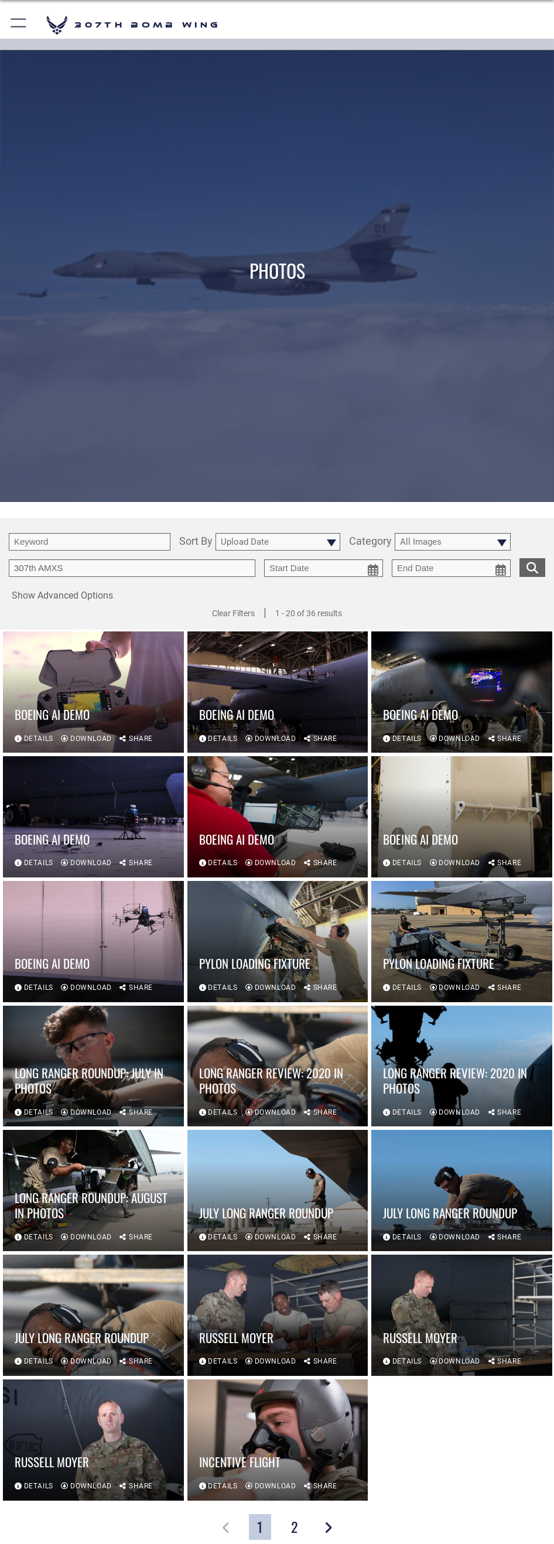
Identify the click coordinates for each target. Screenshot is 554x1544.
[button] (19, 25)
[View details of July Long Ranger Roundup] (277, 1190)
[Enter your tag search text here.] (132, 568)
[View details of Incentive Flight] (277, 1440)
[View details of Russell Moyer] (277, 1315)
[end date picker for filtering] (451, 568)
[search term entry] (89, 542)
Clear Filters (233, 613)
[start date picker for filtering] (323, 568)
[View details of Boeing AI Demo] (93, 692)
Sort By (196, 541)
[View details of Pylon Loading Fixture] (277, 941)
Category (370, 541)
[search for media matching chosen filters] (532, 566)
